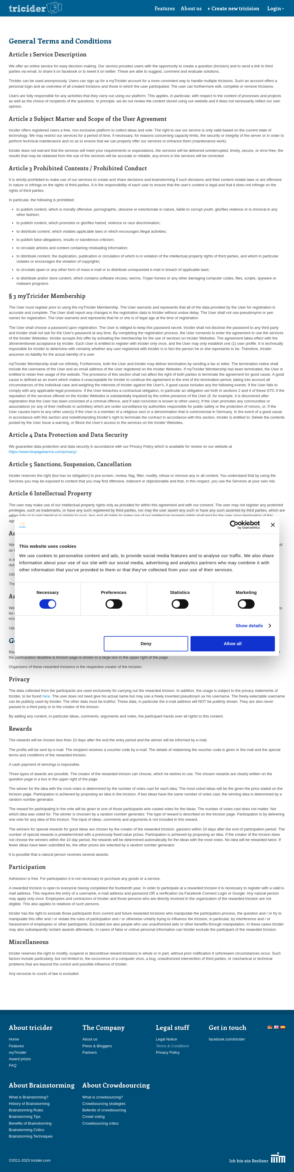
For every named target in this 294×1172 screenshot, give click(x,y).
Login (275, 8)
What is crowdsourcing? (102, 1097)
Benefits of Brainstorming (30, 1123)
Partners (89, 1052)
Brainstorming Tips (25, 1116)
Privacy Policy (168, 1052)
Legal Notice (166, 1039)
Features (165, 8)
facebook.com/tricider (227, 1039)
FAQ (12, 1065)
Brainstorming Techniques (31, 1136)
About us (191, 8)
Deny (146, 643)
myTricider (17, 1052)
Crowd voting (93, 1116)
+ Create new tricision (233, 8)
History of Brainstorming (29, 1103)
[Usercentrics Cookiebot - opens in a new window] (234, 524)
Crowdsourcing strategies (104, 1103)
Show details (249, 625)
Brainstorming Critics (26, 1130)
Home (14, 1039)
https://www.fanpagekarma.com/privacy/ (42, 452)
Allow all (233, 643)
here (46, 696)
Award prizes (20, 1059)
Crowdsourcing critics (100, 1123)
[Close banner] (273, 525)
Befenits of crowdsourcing (104, 1110)
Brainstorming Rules (26, 1110)
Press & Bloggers (97, 1046)
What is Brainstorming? (28, 1097)
